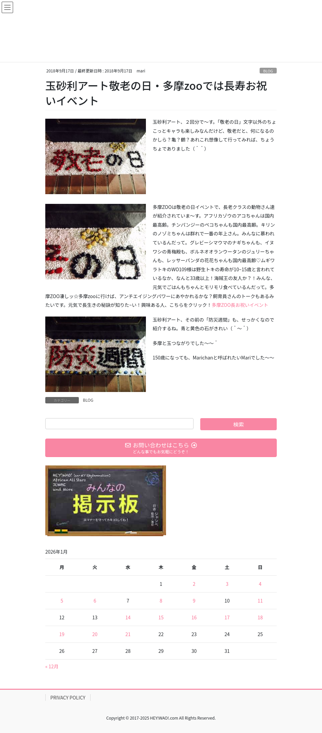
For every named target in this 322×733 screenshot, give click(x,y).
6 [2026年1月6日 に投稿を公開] (95, 600)
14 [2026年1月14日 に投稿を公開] (128, 617)
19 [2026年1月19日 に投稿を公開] (62, 634)
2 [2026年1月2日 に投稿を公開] (194, 583)
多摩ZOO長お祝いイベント (240, 304)
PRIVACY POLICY (68, 697)
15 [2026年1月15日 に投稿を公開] (161, 617)
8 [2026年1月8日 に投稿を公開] (161, 600)
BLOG (268, 70)
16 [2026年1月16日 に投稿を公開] (194, 617)
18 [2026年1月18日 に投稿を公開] (260, 617)
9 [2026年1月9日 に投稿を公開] (194, 600)
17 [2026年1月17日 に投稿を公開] (227, 617)
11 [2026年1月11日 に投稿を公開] (260, 600)
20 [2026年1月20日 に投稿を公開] (95, 634)
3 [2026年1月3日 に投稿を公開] (227, 583)
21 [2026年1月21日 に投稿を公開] (128, 634)
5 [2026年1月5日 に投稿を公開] (61, 600)
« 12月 (51, 666)
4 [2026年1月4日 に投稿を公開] (260, 583)
